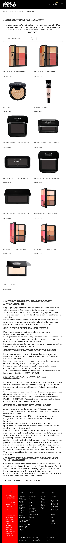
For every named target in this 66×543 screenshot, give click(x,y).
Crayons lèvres (42, 500)
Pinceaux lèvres (43, 506)
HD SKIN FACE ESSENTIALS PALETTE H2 (14, 249)
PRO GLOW (6, 107)
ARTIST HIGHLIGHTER (9, 285)
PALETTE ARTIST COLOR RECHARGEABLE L (46, 178)
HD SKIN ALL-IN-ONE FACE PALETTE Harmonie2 (47, 72)
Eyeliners (32, 499)
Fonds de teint (22, 497)
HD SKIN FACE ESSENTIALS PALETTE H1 (45, 214)
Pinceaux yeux (32, 518)
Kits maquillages (54, 508)
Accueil (5, 11)
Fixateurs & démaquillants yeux (33, 514)
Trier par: (32, 38)
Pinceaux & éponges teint (22, 529)
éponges (53, 523)
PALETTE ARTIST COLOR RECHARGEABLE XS (16, 143)
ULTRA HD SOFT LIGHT (40, 107)
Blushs (21, 515)
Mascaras (32, 496)
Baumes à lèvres (43, 503)
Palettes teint (21, 505)
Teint (11, 11)
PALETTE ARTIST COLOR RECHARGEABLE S (46, 143)
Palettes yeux (32, 504)
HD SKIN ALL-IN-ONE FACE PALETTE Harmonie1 (16, 72)
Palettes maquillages (54, 502)
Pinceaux (53, 496)
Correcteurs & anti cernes (22, 501)
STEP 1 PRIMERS (53, 521)
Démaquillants (55, 511)
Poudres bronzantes (22, 513)
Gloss (42, 508)
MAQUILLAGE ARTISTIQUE (55, 505)
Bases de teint (22, 507)
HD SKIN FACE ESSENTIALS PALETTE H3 (45, 249)
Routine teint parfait (53, 517)
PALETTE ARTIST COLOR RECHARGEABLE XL (16, 214)
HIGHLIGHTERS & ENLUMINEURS (25, 11)
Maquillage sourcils (33, 510)
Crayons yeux (32, 501)
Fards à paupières (32, 507)
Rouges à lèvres (43, 497)
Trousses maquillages (54, 499)
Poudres (21, 510)
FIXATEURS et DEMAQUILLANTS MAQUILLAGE (24, 524)
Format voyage (53, 513)
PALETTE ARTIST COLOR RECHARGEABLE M (16, 178)
